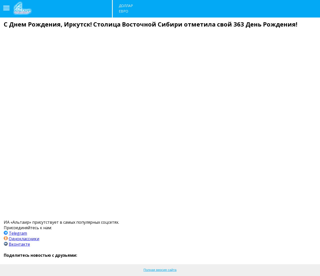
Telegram (18, 233)
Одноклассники (24, 238)
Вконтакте (19, 244)
